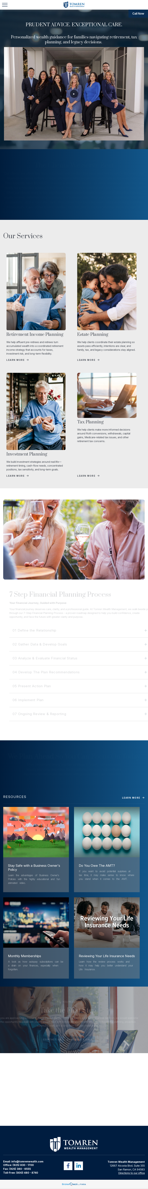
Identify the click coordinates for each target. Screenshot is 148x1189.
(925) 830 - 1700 (23, 1165)
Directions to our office (131, 1173)
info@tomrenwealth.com (27, 1161)
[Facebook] (68, 1165)
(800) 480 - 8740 (27, 1172)
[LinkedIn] (78, 1165)
